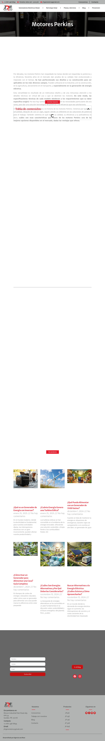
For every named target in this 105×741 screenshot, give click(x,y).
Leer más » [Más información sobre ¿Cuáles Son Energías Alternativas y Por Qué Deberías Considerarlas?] (42, 616)
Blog (84, 8)
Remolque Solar (51, 8)
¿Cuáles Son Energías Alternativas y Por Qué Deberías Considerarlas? (51, 588)
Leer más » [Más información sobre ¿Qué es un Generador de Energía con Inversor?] (15, 537)
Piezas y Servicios (70, 8)
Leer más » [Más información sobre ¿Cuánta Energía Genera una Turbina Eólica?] (42, 535)
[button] (88, 109)
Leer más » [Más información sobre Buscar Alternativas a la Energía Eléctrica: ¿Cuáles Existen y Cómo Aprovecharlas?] (69, 619)
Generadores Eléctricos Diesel (29, 8)
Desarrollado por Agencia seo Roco (14, 738)
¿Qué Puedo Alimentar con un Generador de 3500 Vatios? (78, 505)
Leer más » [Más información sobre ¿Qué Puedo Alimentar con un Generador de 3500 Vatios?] (69, 531)
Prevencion (96, 8)
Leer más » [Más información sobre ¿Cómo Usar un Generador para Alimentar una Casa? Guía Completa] (15, 609)
